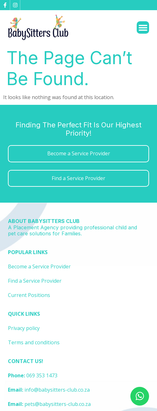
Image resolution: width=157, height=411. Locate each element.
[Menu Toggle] (143, 27)
